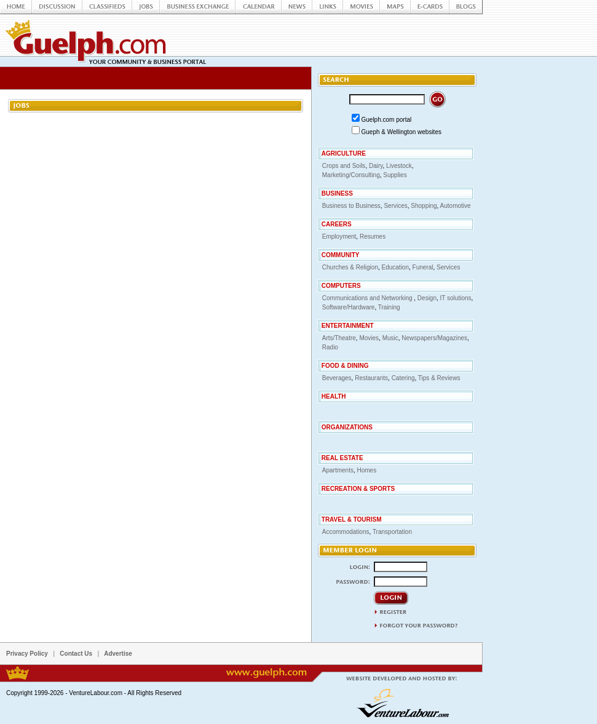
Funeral (423, 267)
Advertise (118, 653)
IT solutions (456, 298)
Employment (339, 236)
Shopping (424, 205)
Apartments (338, 470)
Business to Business (351, 205)
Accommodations (346, 531)
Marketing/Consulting (351, 175)
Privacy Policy (27, 653)
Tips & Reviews (439, 378)
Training (389, 307)
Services (395, 205)
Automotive (455, 205)
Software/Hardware (348, 307)
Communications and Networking (368, 298)
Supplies (394, 175)
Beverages (337, 378)
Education (395, 267)
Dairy (376, 165)
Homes (366, 470)
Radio (330, 347)
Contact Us (76, 653)
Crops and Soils (344, 165)
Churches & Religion (350, 267)
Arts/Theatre (339, 338)
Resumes (372, 236)
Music (390, 338)
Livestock (399, 165)
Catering (403, 378)
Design (427, 298)
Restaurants (371, 378)
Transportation (392, 531)
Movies (369, 338)
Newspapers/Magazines (434, 338)
